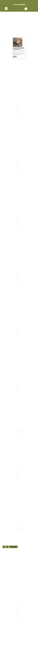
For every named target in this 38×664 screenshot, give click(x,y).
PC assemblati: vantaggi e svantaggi (18, 428)
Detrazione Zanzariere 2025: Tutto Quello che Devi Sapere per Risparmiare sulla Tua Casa (18, 274)
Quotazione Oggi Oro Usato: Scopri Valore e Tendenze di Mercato (18, 218)
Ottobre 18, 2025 (18, 163)
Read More (17, 57)
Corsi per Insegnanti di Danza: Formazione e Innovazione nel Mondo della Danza (18, 53)
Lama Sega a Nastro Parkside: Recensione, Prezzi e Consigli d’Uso (18, 330)
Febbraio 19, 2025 (18, 526)
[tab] (6, 9)
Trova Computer (19, 4)
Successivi (13, 547)
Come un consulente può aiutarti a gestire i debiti (18, 472)
